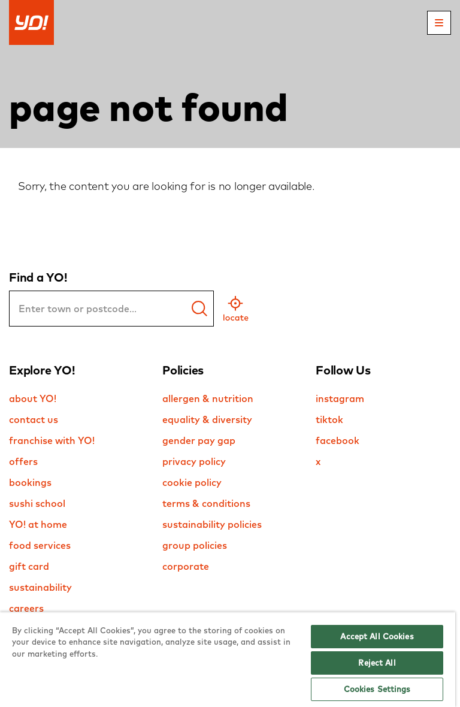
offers (23, 461)
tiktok (329, 419)
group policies (194, 545)
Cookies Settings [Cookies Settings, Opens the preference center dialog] (377, 689)
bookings (30, 482)
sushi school (37, 503)
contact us (33, 419)
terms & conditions (206, 503)
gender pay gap (198, 440)
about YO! (32, 398)
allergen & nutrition (207, 398)
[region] (227, 659)
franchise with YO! (52, 440)
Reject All (376, 662)
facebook (337, 440)
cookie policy (192, 482)
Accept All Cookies (376, 636)
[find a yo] (199, 308)
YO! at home (38, 524)
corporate (185, 566)
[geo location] (236, 308)
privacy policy (194, 461)
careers (26, 608)
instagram (340, 398)
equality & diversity (207, 419)
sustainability (40, 587)
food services (40, 545)
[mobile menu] (439, 23)
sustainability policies (212, 524)
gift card (29, 566)
